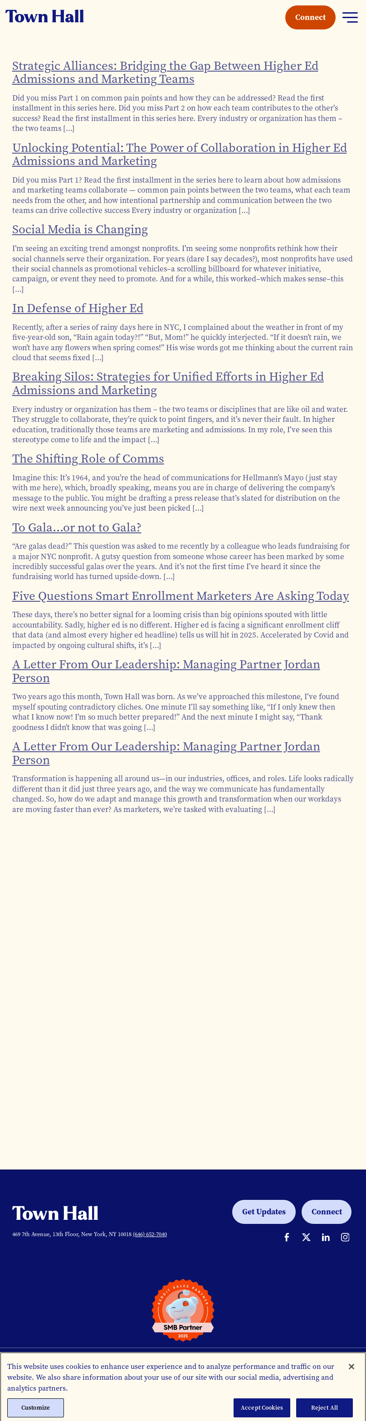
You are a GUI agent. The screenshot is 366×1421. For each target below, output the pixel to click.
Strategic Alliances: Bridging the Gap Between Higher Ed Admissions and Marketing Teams (165, 72)
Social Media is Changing (80, 229)
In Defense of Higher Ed (77, 308)
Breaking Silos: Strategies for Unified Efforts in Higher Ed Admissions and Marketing (168, 383)
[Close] (351, 1372)
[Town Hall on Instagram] (345, 1237)
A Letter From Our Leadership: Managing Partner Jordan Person (166, 671)
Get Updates (264, 1211)
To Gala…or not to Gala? (77, 527)
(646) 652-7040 (150, 1234)
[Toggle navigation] (350, 17)
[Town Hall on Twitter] (306, 1237)
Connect (310, 17)
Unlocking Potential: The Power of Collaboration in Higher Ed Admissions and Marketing (179, 154)
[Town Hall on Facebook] (287, 1237)
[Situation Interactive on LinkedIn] (326, 1237)
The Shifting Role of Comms (88, 458)
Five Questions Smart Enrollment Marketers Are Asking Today (180, 596)
